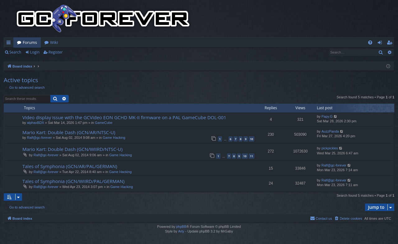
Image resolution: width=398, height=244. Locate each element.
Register (55, 52)
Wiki (54, 42)
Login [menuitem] (381, 44)
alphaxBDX (35, 122)
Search (15, 52)
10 (251, 139)
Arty (181, 231)
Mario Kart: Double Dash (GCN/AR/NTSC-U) (68, 132)
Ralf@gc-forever (39, 137)
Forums (30, 42)
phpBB (181, 226)
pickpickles (330, 148)
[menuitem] (370, 42)
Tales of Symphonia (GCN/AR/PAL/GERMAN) (69, 166)
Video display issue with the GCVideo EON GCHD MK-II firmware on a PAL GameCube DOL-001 (124, 117)
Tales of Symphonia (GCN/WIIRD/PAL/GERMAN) (73, 181)
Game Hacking (114, 137)
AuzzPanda (330, 131)
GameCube (103, 122)
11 (251, 156)
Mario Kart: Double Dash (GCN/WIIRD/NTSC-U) (72, 149)
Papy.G (327, 116)
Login (34, 52)
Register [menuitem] (390, 44)
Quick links (9, 44)
